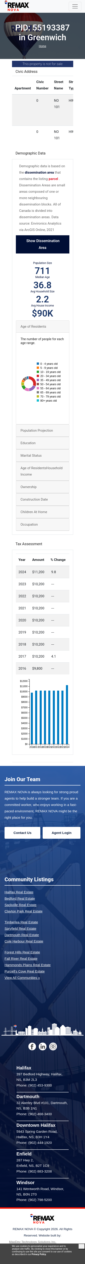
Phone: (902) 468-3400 (34, 1114)
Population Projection (37, 430)
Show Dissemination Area (42, 244)
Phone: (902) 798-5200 (34, 1200)
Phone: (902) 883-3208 (34, 1171)
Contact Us (23, 833)
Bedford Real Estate (20, 898)
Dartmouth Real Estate (22, 935)
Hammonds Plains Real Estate (28, 965)
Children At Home (34, 512)
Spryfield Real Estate (20, 928)
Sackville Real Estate (20, 905)
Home (42, 46)
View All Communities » (22, 978)
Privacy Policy (39, 1254)
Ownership (29, 487)
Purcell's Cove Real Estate (25, 971)
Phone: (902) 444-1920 (34, 1143)
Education (28, 443)
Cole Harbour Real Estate (24, 941)
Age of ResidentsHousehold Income (42, 471)
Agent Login (61, 833)
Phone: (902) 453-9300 (34, 1085)
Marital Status (31, 455)
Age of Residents (33, 326)
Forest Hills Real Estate (22, 952)
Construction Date (34, 499)
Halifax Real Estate (19, 892)
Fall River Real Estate (21, 958)
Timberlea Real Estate (21, 922)
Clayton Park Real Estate (24, 911)
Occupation (29, 524)
